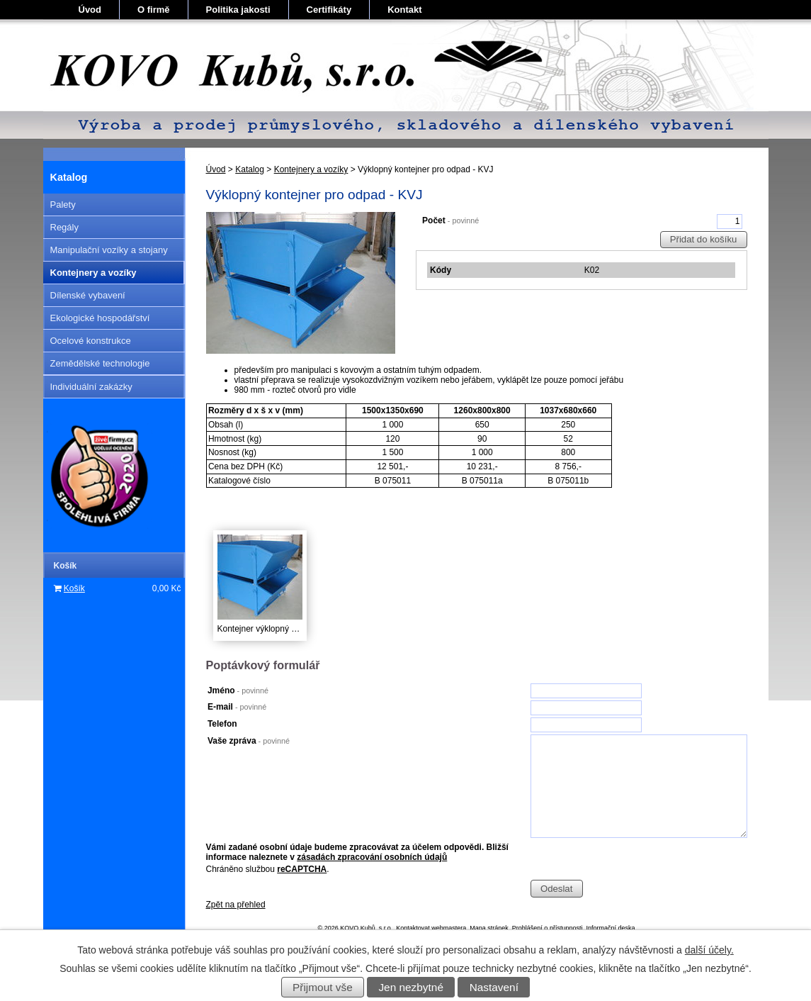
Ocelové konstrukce (90, 340)
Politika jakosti (238, 9)
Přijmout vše (323, 987)
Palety (63, 204)
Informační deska (610, 928)
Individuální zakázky (91, 386)
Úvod (90, 9)
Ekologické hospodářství (100, 318)
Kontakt (404, 9)
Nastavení (494, 987)
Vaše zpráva (249, 741)
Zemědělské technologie (100, 363)
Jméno (238, 690)
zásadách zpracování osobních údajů (372, 857)
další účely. (709, 950)
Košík (74, 588)
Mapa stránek (489, 928)
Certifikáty (329, 9)
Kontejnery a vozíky (311, 169)
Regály (64, 227)
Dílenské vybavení (87, 295)
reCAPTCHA (302, 869)
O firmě (153, 9)
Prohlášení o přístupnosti (547, 928)
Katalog (249, 169)
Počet (450, 220)
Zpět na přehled (236, 905)
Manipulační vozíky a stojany (109, 250)
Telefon (222, 724)
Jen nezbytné (410, 987)
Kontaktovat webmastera (431, 928)
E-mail (237, 707)
